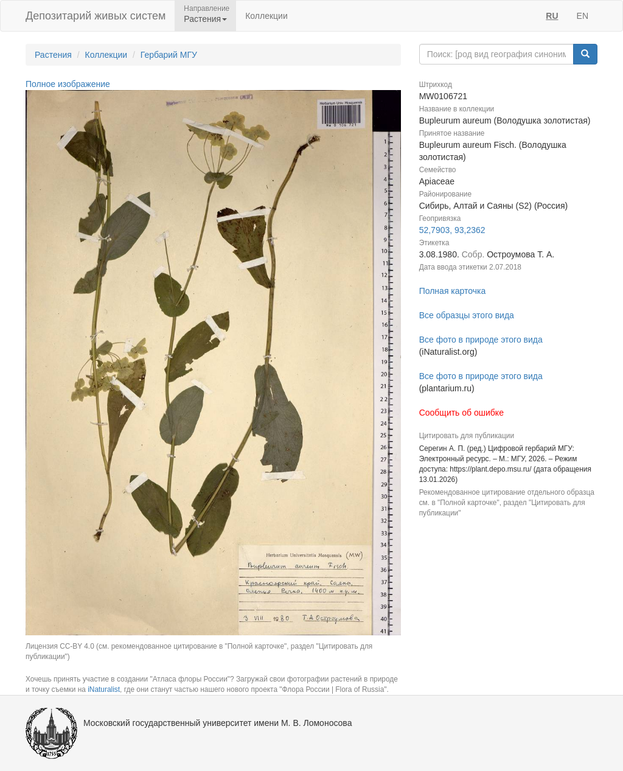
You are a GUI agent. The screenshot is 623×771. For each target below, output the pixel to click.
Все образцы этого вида (466, 315)
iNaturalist (104, 689)
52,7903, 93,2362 (452, 230)
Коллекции (266, 16)
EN (582, 16)
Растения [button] (205, 19)
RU (552, 16)
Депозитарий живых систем (95, 16)
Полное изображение (68, 84)
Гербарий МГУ (169, 55)
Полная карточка (452, 291)
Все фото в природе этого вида (481, 339)
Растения (53, 55)
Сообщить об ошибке (461, 412)
